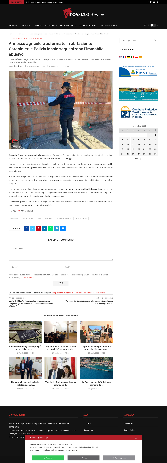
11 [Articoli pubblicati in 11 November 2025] (128, 144)
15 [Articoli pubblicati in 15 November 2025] (150, 144)
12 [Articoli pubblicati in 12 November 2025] (133, 144)
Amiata (38, 25)
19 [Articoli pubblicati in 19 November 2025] (133, 149)
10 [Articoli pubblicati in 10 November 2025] (122, 144)
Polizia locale (81, 218)
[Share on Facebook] (26, 228)
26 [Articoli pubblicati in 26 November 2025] (133, 153)
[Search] (145, 25)
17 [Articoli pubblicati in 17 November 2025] (122, 149)
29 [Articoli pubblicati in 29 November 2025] (150, 153)
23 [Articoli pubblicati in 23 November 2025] (155, 149)
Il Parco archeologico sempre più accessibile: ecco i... (50, 2)
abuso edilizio (28, 218)
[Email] (157, 2)
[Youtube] (154, 2)
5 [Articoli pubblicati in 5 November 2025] (133, 139)
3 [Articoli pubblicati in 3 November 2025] (122, 139)
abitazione (14, 218)
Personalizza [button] (119, 458)
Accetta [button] (48, 458)
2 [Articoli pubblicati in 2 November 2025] (155, 135)
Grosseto (13, 25)
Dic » (142, 158)
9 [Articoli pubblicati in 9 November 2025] (155, 139)
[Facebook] (147, 2)
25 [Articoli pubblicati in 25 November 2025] (128, 153)
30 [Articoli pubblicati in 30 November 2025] (155, 153)
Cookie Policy (129, 430)
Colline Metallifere (87, 25)
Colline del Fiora (108, 25)
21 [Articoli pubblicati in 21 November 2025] (144, 149)
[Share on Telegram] (56, 228)
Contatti (87, 423)
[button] (26, 2)
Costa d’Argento (67, 25)
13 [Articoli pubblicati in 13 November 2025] (139, 144)
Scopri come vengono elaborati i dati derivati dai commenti (78, 292)
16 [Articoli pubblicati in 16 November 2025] (155, 144)
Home (11, 34)
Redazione (19, 66)
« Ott (136, 158)
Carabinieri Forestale (64, 218)
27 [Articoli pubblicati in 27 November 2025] (139, 153)
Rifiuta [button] (83, 458)
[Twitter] (151, 2)
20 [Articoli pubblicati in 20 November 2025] (139, 149)
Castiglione (50, 25)
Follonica (26, 25)
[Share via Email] (63, 228)
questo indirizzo (28, 277)
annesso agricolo (44, 218)
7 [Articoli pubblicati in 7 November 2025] (144, 139)
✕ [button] (136, 438)
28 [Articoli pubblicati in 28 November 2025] (144, 153)
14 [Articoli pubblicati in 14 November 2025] (144, 144)
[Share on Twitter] (32, 228)
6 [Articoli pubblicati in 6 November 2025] (138, 139)
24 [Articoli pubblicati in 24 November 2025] (122, 153)
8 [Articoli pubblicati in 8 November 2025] (150, 139)
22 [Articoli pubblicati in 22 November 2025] (150, 149)
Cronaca (22, 34)
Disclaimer (128, 423)
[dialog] (83, 449)
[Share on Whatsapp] (50, 228)
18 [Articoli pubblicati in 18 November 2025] (128, 149)
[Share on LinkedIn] (44, 228)
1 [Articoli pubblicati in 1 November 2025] (150, 135)
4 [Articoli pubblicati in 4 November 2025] (127, 139)
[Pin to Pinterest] (38, 228)
